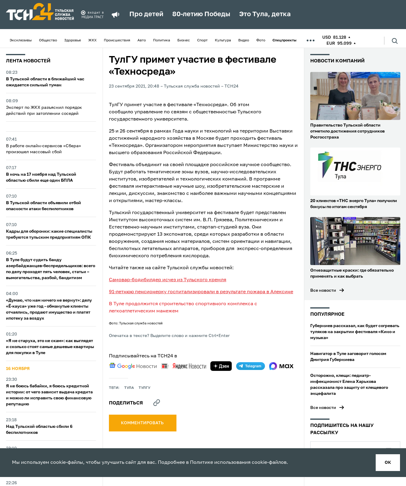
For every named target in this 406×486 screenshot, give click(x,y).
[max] (281, 366)
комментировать (142, 423)
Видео (243, 40)
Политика (161, 40)
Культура (223, 40)
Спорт (202, 40)
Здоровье (72, 40)
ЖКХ (92, 40)
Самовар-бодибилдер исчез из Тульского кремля (167, 280)
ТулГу (144, 388)
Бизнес (183, 40)
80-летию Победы (201, 14)
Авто (141, 40)
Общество (48, 40)
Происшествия (117, 40)
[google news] (133, 366)
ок (388, 463)
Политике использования (220, 462)
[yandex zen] (221, 366)
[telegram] (250, 366)
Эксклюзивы (21, 40)
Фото (260, 40)
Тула (129, 388)
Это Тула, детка (265, 14)
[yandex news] (183, 366)
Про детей (146, 14)
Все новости (323, 290)
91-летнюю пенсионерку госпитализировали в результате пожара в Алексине (201, 292)
